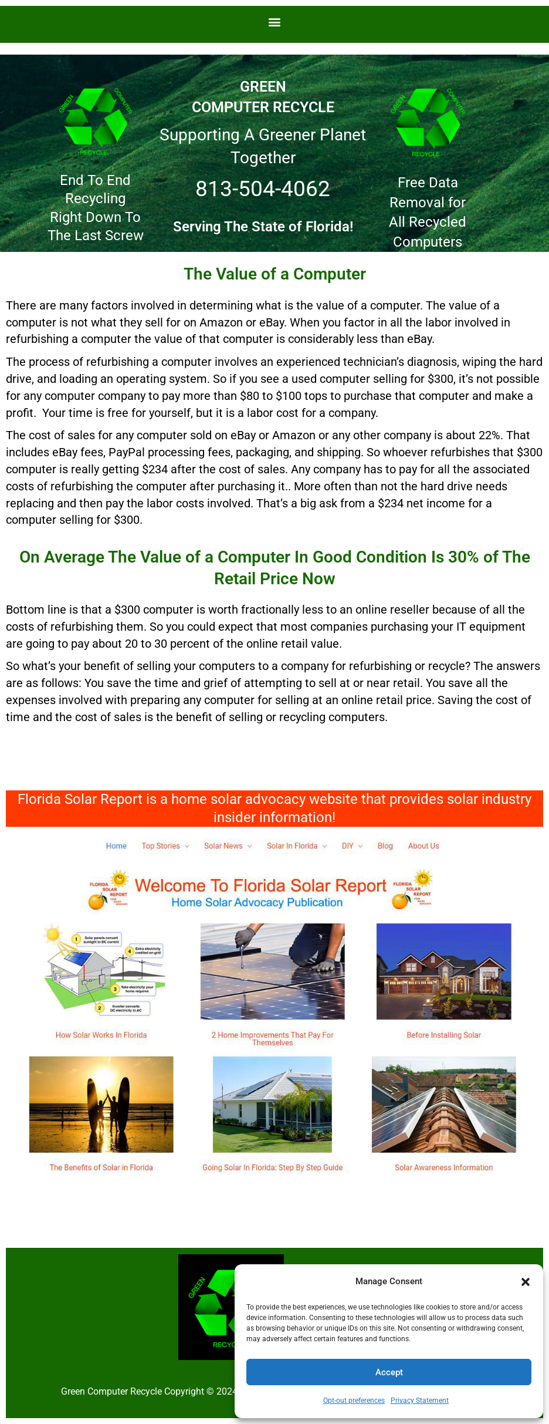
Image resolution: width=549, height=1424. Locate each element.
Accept (389, 1372)
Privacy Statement (420, 1400)
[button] (525, 1282)
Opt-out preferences (354, 1400)
